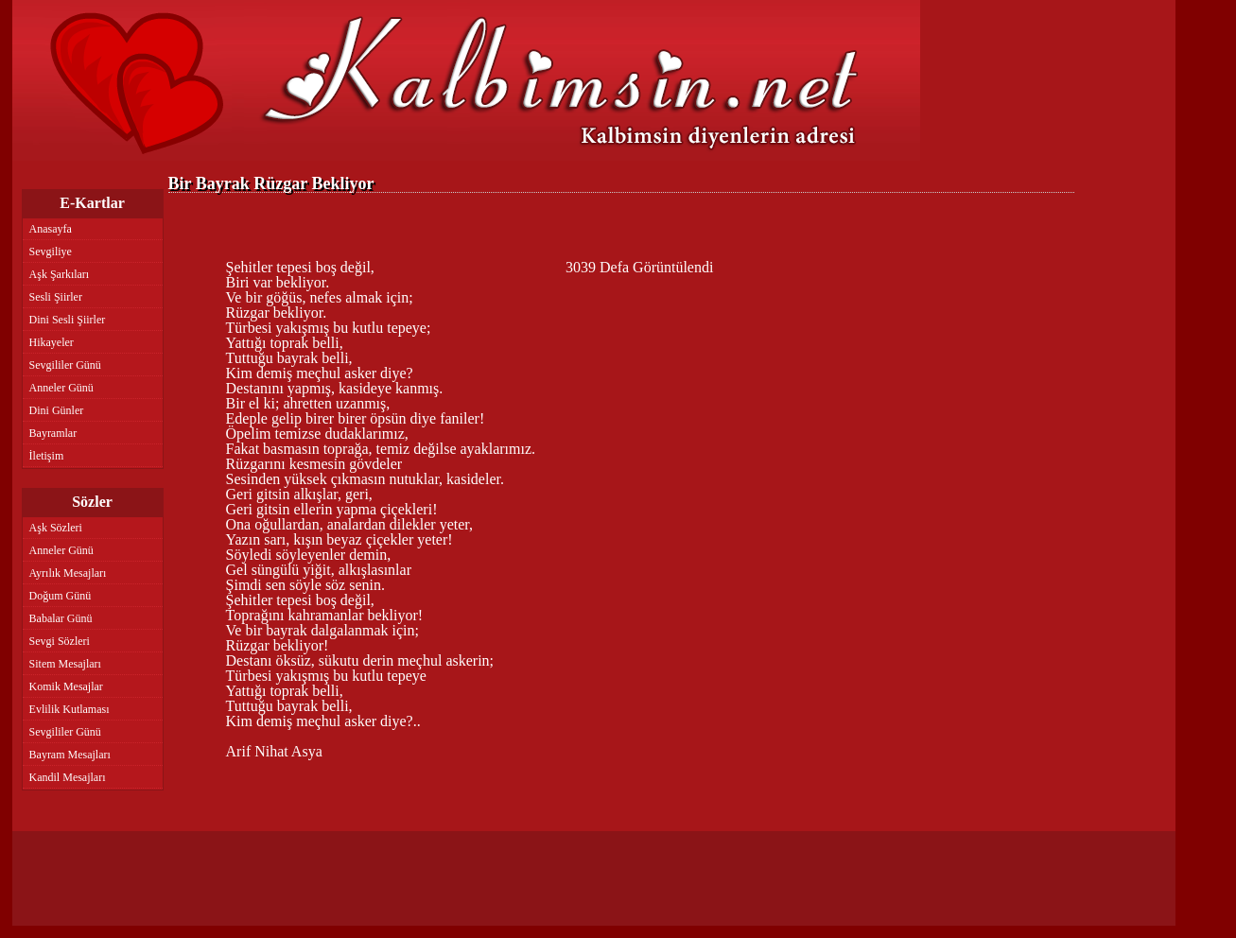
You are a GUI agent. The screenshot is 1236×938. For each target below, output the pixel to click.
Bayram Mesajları (70, 754)
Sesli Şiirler (55, 297)
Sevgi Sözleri (59, 641)
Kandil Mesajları (67, 777)
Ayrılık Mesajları (68, 573)
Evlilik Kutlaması (69, 709)
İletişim (46, 455)
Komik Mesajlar (66, 686)
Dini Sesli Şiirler (67, 319)
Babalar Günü (61, 618)
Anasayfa (50, 228)
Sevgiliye (50, 251)
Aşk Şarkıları (59, 274)
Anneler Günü (61, 387)
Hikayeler (51, 342)
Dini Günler (56, 410)
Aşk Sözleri (55, 527)
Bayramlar (53, 433)
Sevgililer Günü (65, 365)
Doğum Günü (60, 595)
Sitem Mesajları (65, 663)
